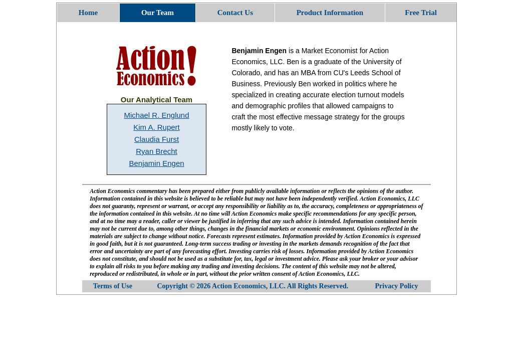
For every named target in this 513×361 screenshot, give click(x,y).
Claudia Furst (156, 139)
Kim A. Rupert (156, 127)
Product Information (330, 13)
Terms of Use (112, 286)
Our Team (157, 13)
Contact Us (235, 13)
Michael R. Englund (156, 115)
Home (88, 13)
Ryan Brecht (156, 151)
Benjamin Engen (156, 163)
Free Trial (420, 13)
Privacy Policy (396, 286)
